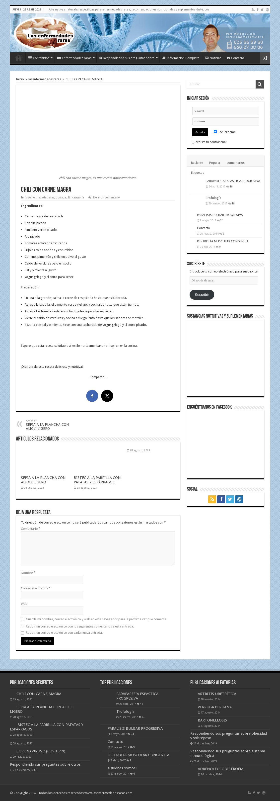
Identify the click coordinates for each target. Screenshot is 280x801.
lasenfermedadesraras (44, 79)
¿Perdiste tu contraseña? (209, 142)
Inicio (18, 57)
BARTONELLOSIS (212, 720)
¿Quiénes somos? (122, 768)
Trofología (213, 198)
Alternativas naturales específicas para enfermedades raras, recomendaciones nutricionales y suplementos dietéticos (129, 9)
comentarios (236, 163)
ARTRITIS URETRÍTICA (217, 694)
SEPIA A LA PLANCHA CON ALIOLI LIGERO (51, 425)
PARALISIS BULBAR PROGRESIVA (220, 215)
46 (230, 186)
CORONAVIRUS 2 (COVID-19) (40, 751)
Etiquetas (197, 173)
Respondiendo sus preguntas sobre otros (45, 764)
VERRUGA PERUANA (215, 707)
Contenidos (38, 58)
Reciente (197, 163)
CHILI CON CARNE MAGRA (38, 694)
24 (221, 220)
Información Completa (180, 58)
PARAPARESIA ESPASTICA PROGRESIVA (233, 181)
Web (24, 604)
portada (61, 197)
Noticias (213, 58)
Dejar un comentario (106, 197)
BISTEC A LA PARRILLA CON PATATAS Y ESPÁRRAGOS (97, 479)
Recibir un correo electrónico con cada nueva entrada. (64, 632)
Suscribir (202, 295)
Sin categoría (76, 197)
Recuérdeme (225, 132)
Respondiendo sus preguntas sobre (126, 58)
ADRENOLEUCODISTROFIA (220, 769)
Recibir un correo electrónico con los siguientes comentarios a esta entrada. (80, 626)
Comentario (30, 529)
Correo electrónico (35, 588)
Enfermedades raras (74, 58)
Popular (214, 163)
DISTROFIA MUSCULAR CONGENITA (223, 241)
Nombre (28, 573)
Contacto (235, 58)
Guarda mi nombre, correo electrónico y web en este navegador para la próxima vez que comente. (96, 619)
